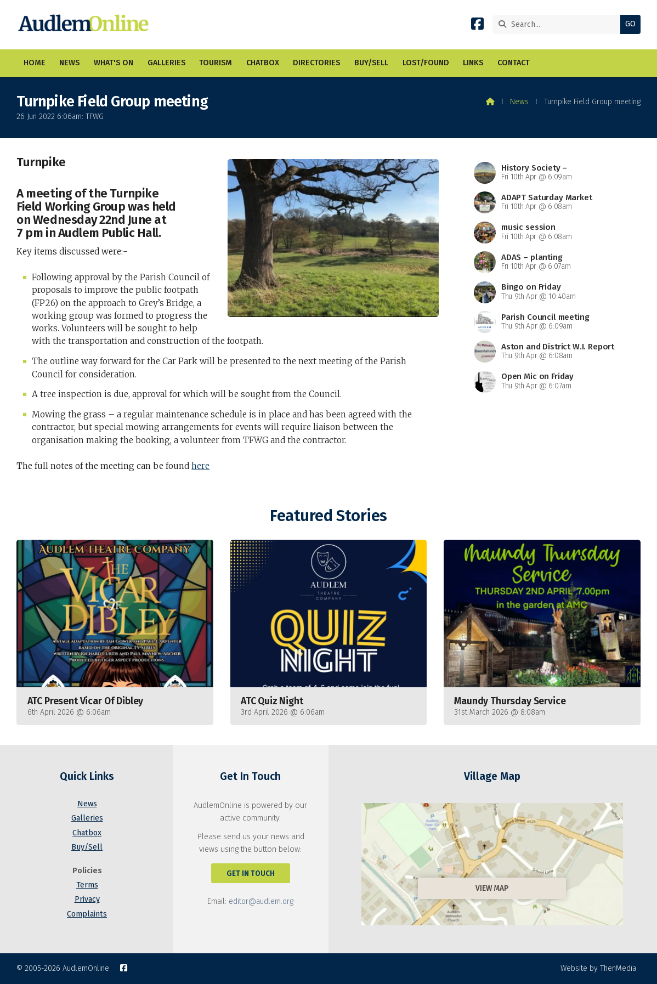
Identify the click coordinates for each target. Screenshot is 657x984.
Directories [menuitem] (316, 62)
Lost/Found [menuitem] (426, 62)
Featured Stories (328, 515)
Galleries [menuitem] (166, 62)
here (200, 466)
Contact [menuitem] (513, 62)
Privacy (87, 899)
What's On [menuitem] (113, 62)
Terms (87, 885)
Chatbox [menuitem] (262, 62)
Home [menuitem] (35, 62)
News (519, 101)
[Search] (559, 24)
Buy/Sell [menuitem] (371, 62)
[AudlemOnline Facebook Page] (477, 26)
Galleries (87, 818)
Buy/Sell (87, 847)
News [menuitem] (69, 62)
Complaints (87, 914)
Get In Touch (250, 873)
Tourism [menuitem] (215, 62)
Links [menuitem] (473, 62)
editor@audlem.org (261, 901)
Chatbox (86, 833)
